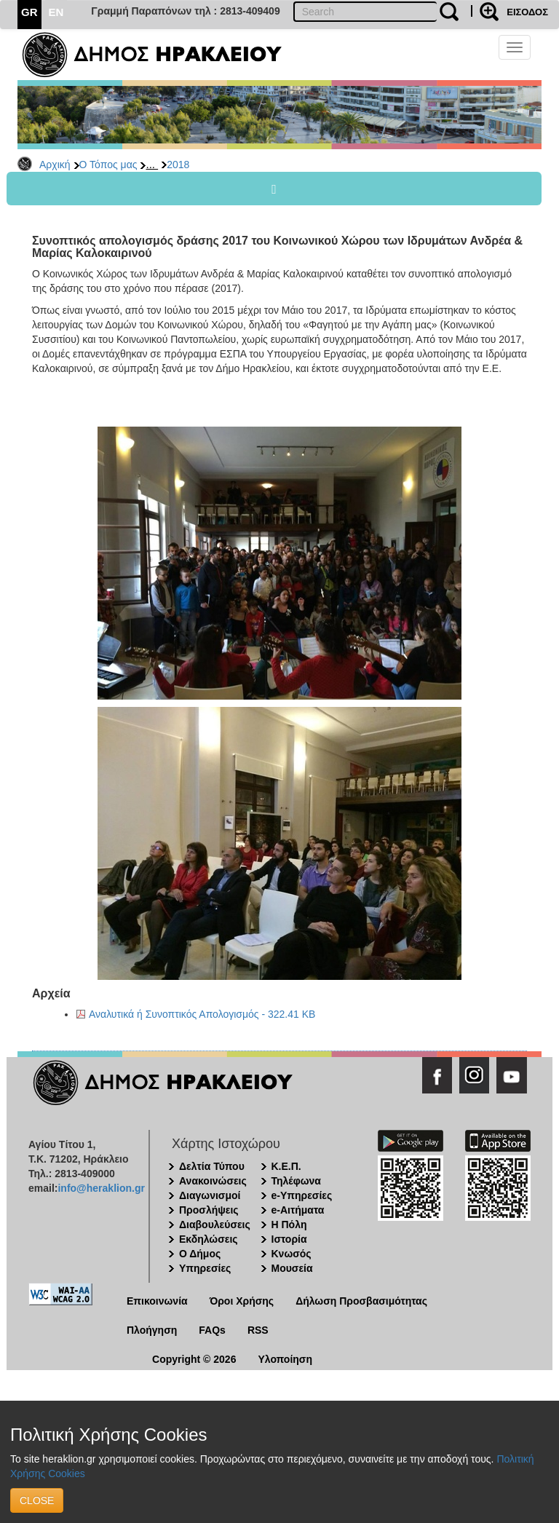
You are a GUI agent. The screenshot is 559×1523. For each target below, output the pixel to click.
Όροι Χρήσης (242, 1301)
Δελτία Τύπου (212, 1166)
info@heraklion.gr (101, 1188)
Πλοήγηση (152, 1330)
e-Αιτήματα (298, 1210)
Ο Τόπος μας (108, 164)
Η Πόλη (289, 1224)
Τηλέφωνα (296, 1181)
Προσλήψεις (209, 1210)
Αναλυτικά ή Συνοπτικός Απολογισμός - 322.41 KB (202, 1014)
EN (56, 12)
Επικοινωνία (157, 1301)
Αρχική (55, 164)
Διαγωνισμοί (209, 1195)
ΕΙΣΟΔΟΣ (527, 12)
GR (29, 12)
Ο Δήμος (200, 1253)
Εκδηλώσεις (208, 1239)
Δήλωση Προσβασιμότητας (361, 1301)
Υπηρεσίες (205, 1268)
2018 (178, 164)
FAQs (212, 1330)
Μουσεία (292, 1268)
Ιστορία (289, 1239)
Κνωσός (291, 1253)
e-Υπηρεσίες (302, 1195)
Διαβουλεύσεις (214, 1224)
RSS (258, 1330)
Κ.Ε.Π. (286, 1166)
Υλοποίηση (285, 1359)
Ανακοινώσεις (213, 1181)
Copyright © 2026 (194, 1359)
